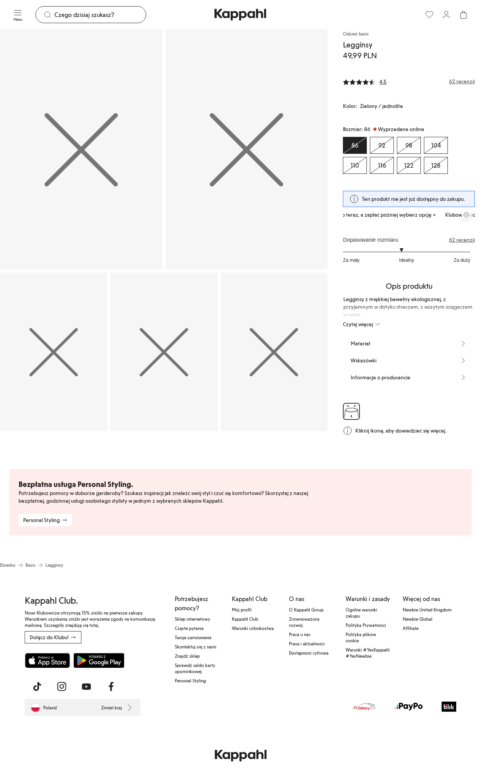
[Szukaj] (100, 15)
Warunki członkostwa (253, 628)
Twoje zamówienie (193, 637)
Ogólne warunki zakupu (361, 612)
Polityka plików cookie (361, 637)
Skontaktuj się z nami (195, 646)
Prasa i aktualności (307, 643)
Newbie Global (417, 618)
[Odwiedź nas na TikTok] (37, 686)
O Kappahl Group (306, 609)
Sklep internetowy (192, 618)
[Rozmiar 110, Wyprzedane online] (355, 165)
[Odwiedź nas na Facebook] (111, 686)
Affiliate (411, 628)
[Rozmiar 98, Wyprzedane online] (409, 145)
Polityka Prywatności (366, 625)
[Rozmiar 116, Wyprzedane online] (382, 165)
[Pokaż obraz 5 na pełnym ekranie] (274, 352)
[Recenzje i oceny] (409, 81)
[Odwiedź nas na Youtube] (86, 686)
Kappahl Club (245, 618)
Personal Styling (190, 680)
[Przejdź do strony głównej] (240, 14)
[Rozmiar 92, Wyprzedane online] (382, 145)
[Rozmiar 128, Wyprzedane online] (436, 165)
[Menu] (17, 14)
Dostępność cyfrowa (309, 652)
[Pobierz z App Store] (47, 660)
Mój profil (241, 609)
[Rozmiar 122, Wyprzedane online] (409, 165)
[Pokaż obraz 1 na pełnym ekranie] (81, 149)
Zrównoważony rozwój (304, 622)
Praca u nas (300, 634)
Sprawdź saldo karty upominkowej (195, 668)
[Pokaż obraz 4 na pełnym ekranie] (164, 352)
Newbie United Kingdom (427, 609)
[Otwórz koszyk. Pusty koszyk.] (463, 14)
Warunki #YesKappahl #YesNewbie (368, 652)
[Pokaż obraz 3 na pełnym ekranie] (53, 352)
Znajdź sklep (187, 655)
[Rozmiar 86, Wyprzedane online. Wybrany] (355, 145)
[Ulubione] (429, 14)
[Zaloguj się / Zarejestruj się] (446, 14)
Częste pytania (189, 628)
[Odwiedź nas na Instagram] (62, 686)
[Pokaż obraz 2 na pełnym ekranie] (246, 149)
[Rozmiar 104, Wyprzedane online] (436, 145)
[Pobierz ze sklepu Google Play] (98, 660)
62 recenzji (462, 240)
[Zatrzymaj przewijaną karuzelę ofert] (466, 214)
